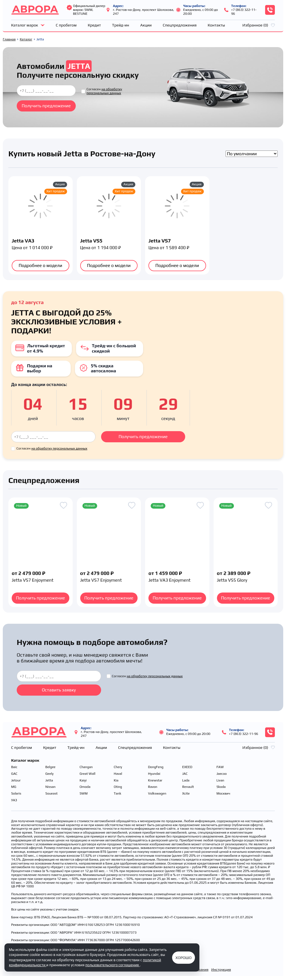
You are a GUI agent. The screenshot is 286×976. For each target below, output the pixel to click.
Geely (49, 774)
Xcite (186, 793)
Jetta (49, 780)
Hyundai (154, 774)
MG (13, 787)
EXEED (187, 767)
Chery (118, 767)
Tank (117, 793)
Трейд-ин (120, 25)
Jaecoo (221, 774)
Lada (185, 780)
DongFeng (155, 767)
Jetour (16, 780)
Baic (14, 767)
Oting (118, 787)
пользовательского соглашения (112, 965)
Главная (9, 39)
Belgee (50, 767)
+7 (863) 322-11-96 (243, 12)
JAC (184, 774)
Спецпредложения (180, 25)
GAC (14, 774)
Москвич (223, 793)
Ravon (152, 787)
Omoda (85, 787)
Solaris (16, 793)
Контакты (216, 25)
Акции (146, 25)
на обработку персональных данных (104, 91)
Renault (188, 787)
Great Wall (88, 774)
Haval (118, 774)
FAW (220, 767)
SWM (84, 793)
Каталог (26, 39)
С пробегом (66, 25)
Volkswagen (157, 793)
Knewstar (155, 780)
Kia (116, 780)
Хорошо (183, 957)
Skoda (221, 787)
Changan (86, 767)
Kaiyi (83, 780)
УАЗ (14, 800)
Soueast (51, 793)
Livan (220, 780)
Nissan (50, 787)
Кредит (94, 25)
